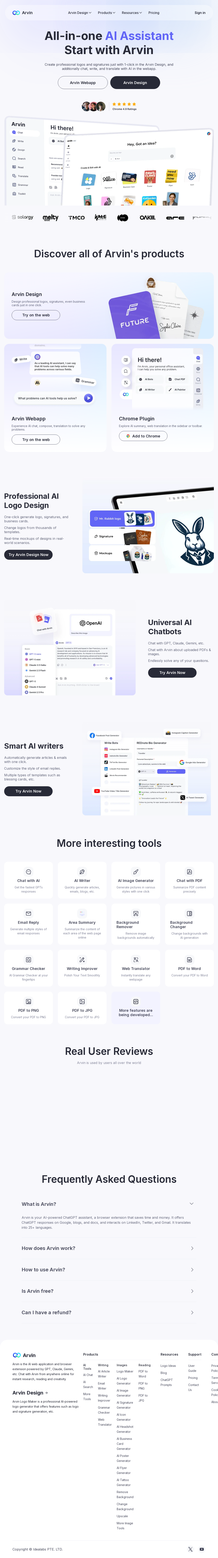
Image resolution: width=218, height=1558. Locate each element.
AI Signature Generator (125, 1405)
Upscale (122, 1516)
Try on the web (36, 315)
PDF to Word (143, 1374)
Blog (164, 1373)
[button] (79, 12)
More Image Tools (125, 1525)
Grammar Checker (104, 1410)
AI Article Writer (104, 1374)
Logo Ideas (168, 1365)
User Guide (192, 1368)
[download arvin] (143, 436)
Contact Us (193, 1387)
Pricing (154, 13)
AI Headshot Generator (125, 1429)
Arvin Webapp (83, 83)
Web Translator (105, 1422)
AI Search (88, 1384)
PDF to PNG (143, 1386)
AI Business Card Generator (124, 1443)
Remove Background (125, 1494)
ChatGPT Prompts (167, 1382)
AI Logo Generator (124, 1381)
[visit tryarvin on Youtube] (201, 1549)
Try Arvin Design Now (28, 554)
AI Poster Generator (124, 1458)
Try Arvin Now (172, 672)
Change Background (125, 1506)
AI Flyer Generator (124, 1470)
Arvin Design (135, 83)
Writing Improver (104, 1398)
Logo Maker (125, 1371)
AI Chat (88, 1375)
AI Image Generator (124, 1393)
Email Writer (102, 1386)
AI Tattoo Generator (124, 1482)
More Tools (87, 1396)
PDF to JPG (143, 1398)
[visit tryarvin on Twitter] (190, 1549)
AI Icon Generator (124, 1417)
